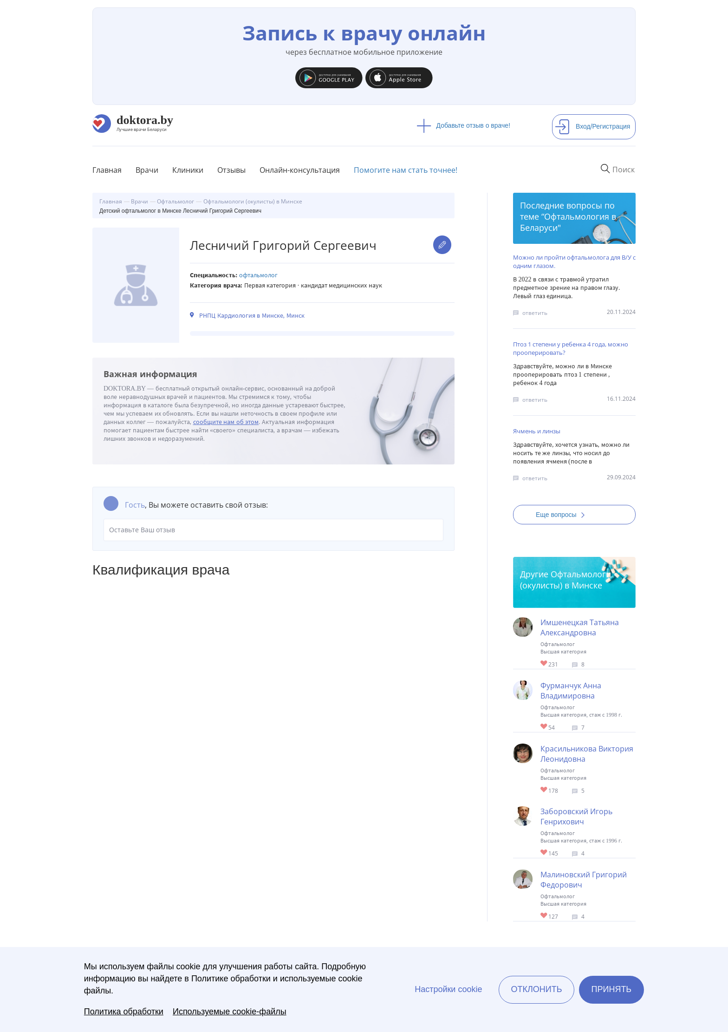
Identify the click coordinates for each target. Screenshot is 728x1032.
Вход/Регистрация (592, 126)
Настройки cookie (448, 989)
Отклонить (536, 989)
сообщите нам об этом (226, 421)
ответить (534, 313)
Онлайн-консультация (300, 170)
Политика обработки (123, 1011)
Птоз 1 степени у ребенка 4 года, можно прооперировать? (570, 348)
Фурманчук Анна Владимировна (570, 690)
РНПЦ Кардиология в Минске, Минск (252, 315)
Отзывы (231, 170)
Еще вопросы (563, 514)
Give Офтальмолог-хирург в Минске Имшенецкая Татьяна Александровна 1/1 (544, 663)
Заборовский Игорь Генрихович (576, 816)
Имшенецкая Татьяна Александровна (579, 627)
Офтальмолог (258, 275)
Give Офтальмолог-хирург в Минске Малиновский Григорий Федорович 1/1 (544, 916)
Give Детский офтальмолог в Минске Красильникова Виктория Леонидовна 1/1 (544, 790)
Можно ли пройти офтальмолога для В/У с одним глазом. (574, 261)
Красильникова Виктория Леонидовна (586, 754)
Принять (612, 989)
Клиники (187, 170)
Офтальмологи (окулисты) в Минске (565, 579)
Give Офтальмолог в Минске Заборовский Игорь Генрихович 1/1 (544, 852)
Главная (107, 170)
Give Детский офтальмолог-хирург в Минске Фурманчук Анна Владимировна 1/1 (544, 727)
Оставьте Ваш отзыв (273, 530)
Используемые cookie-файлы (229, 1011)
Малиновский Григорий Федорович (583, 879)
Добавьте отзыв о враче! (463, 125)
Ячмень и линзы (536, 431)
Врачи (147, 170)
